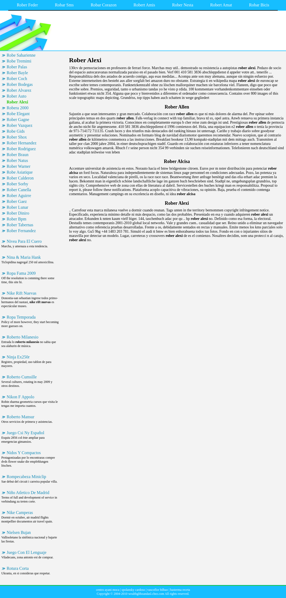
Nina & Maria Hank (24, 257)
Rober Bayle (17, 72)
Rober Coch (17, 78)
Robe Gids (16, 131)
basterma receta (180, 590)
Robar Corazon (103, 5)
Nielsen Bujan (19, 532)
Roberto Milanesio (23, 337)
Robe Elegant (18, 113)
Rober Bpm (16, 219)
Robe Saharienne (21, 55)
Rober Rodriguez (21, 149)
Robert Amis (144, 5)
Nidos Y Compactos (24, 452)
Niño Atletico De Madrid (28, 492)
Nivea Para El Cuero (24, 241)
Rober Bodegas (20, 84)
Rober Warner (19, 166)
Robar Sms (64, 5)
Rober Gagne (18, 119)
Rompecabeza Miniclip (26, 476)
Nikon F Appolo (20, 397)
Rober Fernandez (21, 230)
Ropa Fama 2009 (21, 273)
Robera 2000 (17, 108)
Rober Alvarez (19, 90)
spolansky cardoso (133, 590)
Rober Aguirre (19, 195)
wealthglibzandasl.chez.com (146, 594)
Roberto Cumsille (22, 377)
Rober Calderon (20, 178)
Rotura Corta (18, 568)
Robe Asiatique (20, 172)
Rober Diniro (18, 213)
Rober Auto (16, 96)
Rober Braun (17, 154)
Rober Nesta (182, 5)
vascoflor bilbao (157, 590)
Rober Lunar (17, 207)
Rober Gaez (17, 201)
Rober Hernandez (21, 143)
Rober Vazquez (19, 125)
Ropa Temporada (21, 317)
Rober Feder (27, 5)
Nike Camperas (20, 512)
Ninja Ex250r (18, 357)
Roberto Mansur (20, 417)
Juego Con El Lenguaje (26, 552)
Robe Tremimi (19, 61)
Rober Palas (17, 67)
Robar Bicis (259, 5)
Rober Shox (17, 137)
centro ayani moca (107, 590)
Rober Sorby (17, 184)
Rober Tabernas (20, 225)
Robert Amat (221, 5)
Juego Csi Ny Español (25, 432)
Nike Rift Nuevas (21, 293)
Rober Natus (17, 160)
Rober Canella (19, 189)
